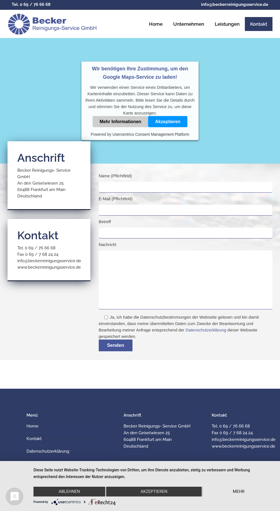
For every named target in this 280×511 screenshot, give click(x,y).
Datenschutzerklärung (206, 330)
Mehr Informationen (120, 121)
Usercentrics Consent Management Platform (150, 134)
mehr (239, 491)
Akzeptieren (167, 121)
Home (32, 426)
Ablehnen (69, 491)
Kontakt (34, 438)
